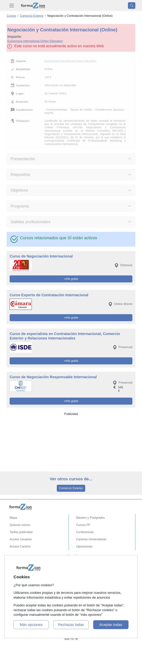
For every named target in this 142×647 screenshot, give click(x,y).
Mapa (13, 517)
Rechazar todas (71, 625)
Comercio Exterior (71, 488)
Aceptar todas (110, 625)
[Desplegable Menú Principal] (12, 5)
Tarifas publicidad (21, 532)
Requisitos (20, 174)
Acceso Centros (20, 546)
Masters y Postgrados (90, 517)
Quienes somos (20, 524)
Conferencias (85, 532)
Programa (20, 206)
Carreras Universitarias (91, 539)
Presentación (23, 158)
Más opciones (31, 625)
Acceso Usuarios (21, 539)
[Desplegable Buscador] (131, 5)
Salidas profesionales (30, 221)
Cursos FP (83, 524)
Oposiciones (84, 546)
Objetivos (19, 190)
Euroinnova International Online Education (35, 41)
